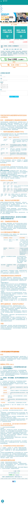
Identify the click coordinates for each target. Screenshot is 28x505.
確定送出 (11, 96)
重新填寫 (16, 96)
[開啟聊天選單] (2, 501)
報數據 (2, 503)
